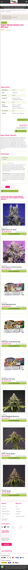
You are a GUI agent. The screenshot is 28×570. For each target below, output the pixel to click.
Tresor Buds (6, 491)
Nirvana (2, 29)
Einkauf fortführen (22, 119)
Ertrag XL (3, 11)
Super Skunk (8, 11)
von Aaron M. (5, 157)
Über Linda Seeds (20, 516)
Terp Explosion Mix (8, 304)
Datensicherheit (6, 513)
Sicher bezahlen (5, 555)
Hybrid (18, 10)
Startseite (3, 10)
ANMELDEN (6, 544)
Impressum (18, 511)
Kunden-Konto (5, 511)
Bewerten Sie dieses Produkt (10, 191)
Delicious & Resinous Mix (10, 342)
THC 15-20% (23, 10)
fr (24, 4)
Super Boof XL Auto (8, 230)
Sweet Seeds (4, 377)
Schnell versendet (6, 560)
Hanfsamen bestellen (5, 519)
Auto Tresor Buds (8, 454)
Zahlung (4, 508)
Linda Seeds (4, 489)
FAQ (3, 516)
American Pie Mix (8, 379)
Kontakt (18, 513)
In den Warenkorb (21, 131)
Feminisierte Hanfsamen (11, 10)
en (22, 4)
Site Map (18, 508)
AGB (17, 506)
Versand (4, 506)
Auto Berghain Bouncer (10, 416)
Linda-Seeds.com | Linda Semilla (20, 567)
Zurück (4, 22)
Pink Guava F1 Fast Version (11, 267)
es (20, 4)
